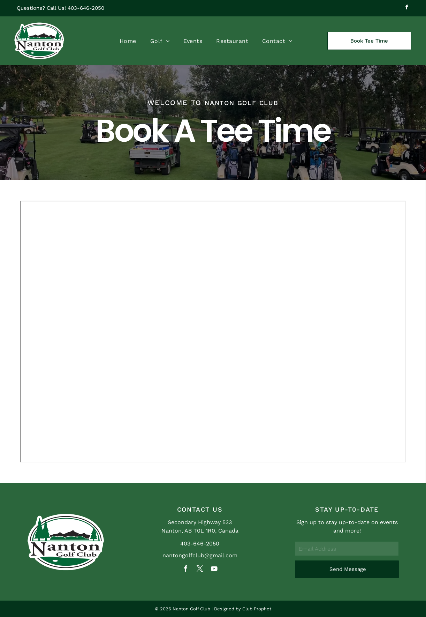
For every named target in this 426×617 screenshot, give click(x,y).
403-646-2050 (86, 8)
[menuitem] (128, 41)
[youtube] (214, 569)
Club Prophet (256, 608)
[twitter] (200, 569)
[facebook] (406, 8)
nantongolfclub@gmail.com (199, 555)
